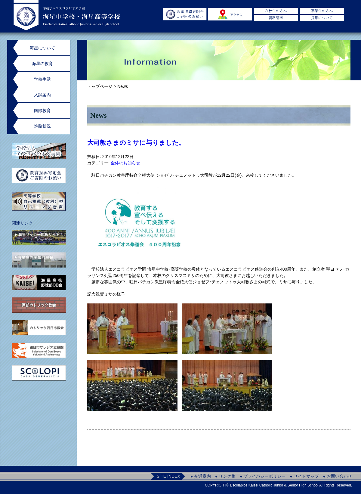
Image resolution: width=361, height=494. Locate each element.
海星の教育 (42, 63)
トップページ (100, 86)
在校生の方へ (276, 11)
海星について (42, 47)
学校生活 (42, 79)
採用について (322, 18)
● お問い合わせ (337, 476)
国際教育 (42, 110)
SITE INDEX (168, 476)
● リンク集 (225, 476)
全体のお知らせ (125, 162)
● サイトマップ (304, 476)
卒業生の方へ (322, 11)
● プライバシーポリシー (262, 476)
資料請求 (276, 18)
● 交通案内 (200, 476)
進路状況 (42, 126)
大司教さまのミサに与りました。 (136, 142)
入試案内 (42, 94)
